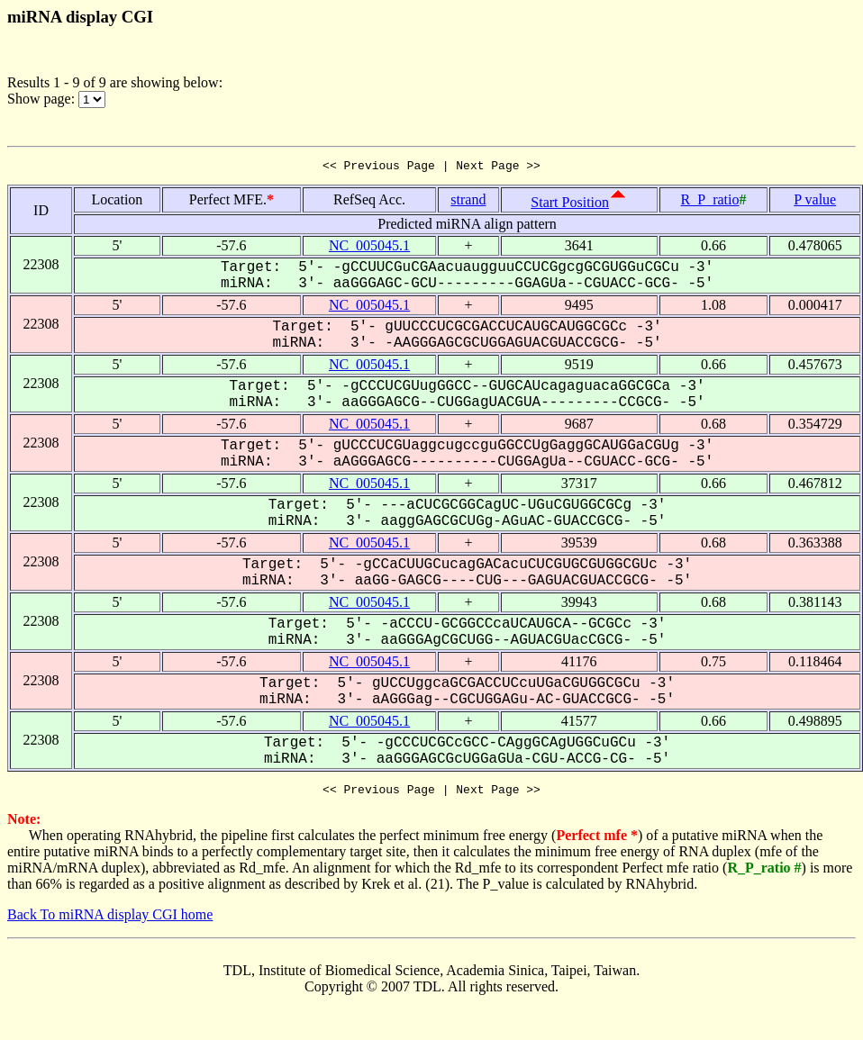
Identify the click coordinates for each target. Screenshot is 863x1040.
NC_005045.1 (369, 248)
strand (468, 202)
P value (815, 202)
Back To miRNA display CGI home (110, 919)
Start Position (570, 205)
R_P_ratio (710, 202)
